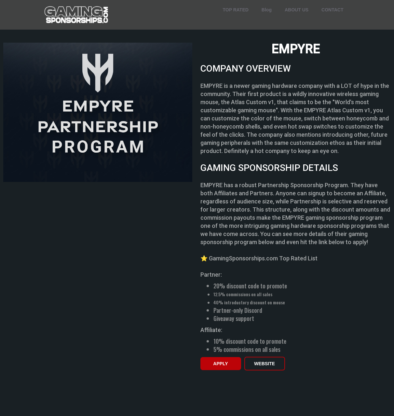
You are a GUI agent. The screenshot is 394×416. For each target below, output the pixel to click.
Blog (267, 9)
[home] (76, 15)
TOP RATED (236, 9)
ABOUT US (296, 9)
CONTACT (332, 9)
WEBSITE (264, 363)
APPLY (220, 363)
